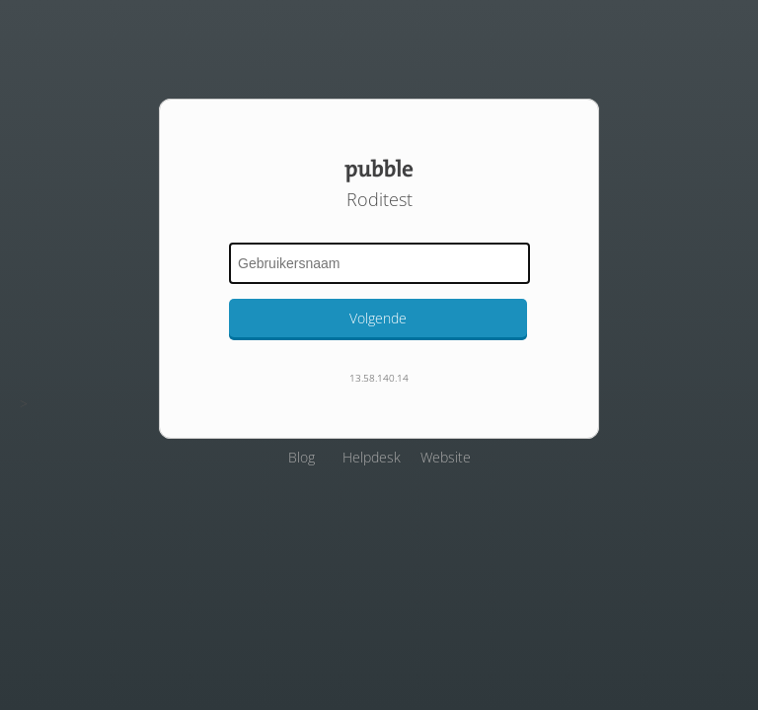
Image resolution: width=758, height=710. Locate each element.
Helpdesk (371, 457)
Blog (301, 457)
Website (445, 457)
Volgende (378, 318)
